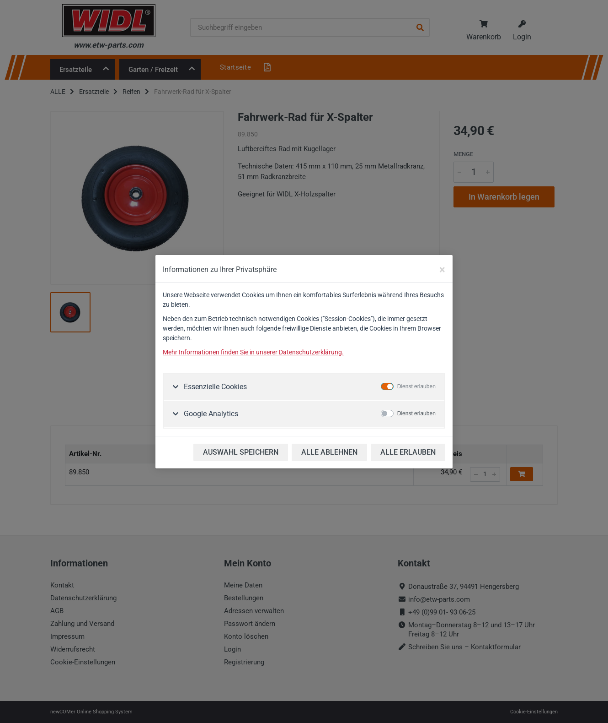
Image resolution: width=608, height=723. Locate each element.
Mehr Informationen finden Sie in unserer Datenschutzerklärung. (253, 352)
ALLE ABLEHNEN (329, 452)
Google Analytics (210, 413)
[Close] (442, 270)
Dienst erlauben (416, 386)
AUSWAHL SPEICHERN (240, 452)
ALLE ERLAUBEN (408, 452)
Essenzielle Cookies (214, 386)
